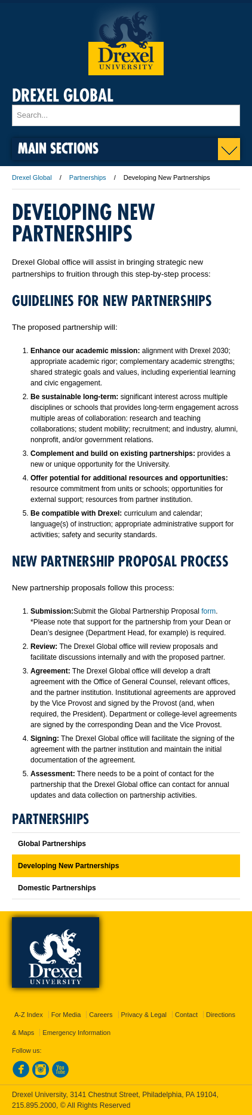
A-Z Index (28, 1014)
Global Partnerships (52, 844)
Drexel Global (62, 95)
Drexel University (126, 39)
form (208, 611)
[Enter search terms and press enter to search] (126, 115)
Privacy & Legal (144, 1014)
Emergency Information (76, 1032)
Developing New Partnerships (68, 866)
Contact (186, 1014)
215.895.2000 (34, 1105)
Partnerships (87, 177)
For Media (66, 1014)
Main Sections (58, 148)
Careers (100, 1014)
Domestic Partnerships (57, 888)
